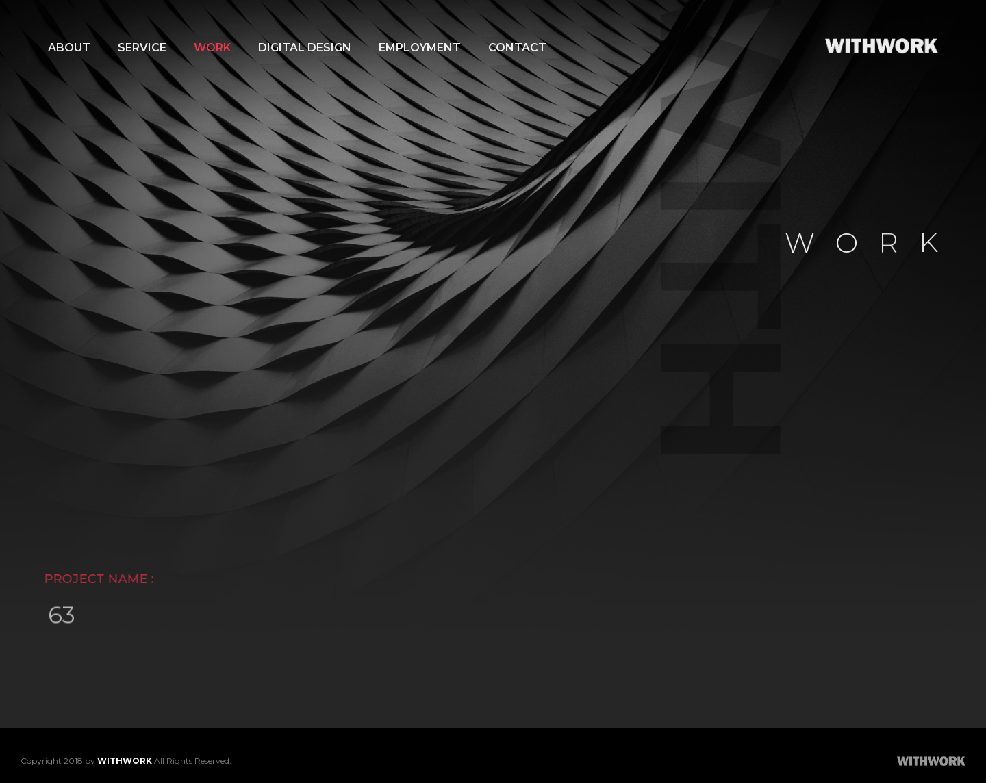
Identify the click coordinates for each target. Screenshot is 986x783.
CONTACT (517, 47)
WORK (212, 47)
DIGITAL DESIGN (304, 47)
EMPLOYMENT (420, 47)
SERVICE (142, 47)
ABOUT (69, 47)
